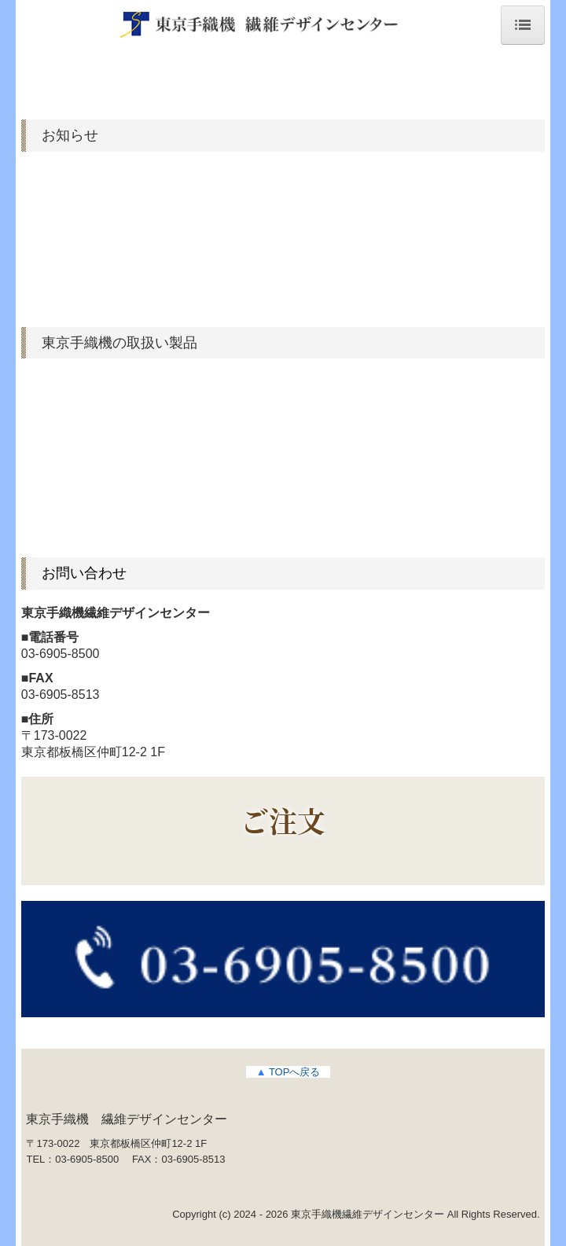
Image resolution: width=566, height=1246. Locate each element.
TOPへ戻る (288, 1072)
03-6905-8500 (60, 653)
